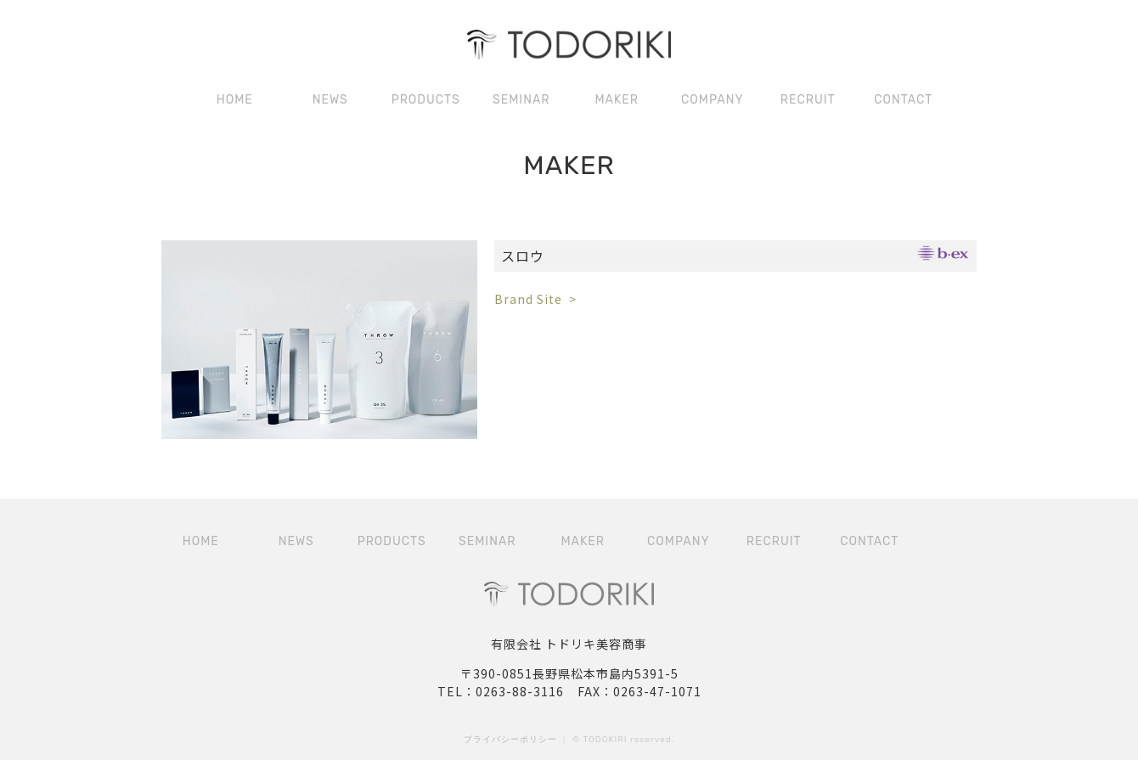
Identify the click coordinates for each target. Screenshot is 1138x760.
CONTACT (903, 100)
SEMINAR (521, 100)
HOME (235, 100)
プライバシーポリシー (510, 740)
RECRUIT (808, 100)
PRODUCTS (426, 100)
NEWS (330, 100)
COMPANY (712, 100)
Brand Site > (535, 298)
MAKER (616, 100)
